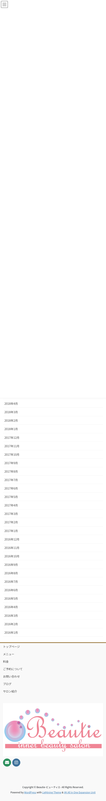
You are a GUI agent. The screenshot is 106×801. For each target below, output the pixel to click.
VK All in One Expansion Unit (80, 792)
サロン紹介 (10, 691)
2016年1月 (11, 632)
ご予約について (13, 669)
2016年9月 (11, 565)
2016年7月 (11, 582)
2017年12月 (12, 438)
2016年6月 (11, 590)
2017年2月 (11, 522)
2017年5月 (11, 497)
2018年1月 (11, 429)
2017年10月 (12, 454)
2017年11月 (12, 446)
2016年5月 (11, 598)
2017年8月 (11, 471)
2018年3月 (11, 412)
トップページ (11, 647)
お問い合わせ (11, 676)
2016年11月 (12, 548)
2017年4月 (11, 505)
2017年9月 (11, 463)
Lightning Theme (51, 792)
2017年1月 (11, 531)
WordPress (30, 792)
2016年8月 (11, 573)
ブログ (7, 684)
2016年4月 (11, 607)
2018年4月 (11, 404)
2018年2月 (11, 420)
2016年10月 (12, 556)
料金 (6, 661)
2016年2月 (11, 624)
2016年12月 (12, 539)
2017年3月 (11, 514)
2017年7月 (11, 480)
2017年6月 (11, 488)
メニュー (8, 654)
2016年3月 (11, 616)
